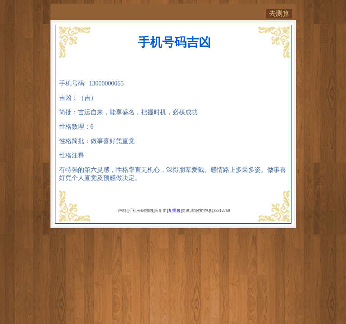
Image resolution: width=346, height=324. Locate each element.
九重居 (174, 210)
